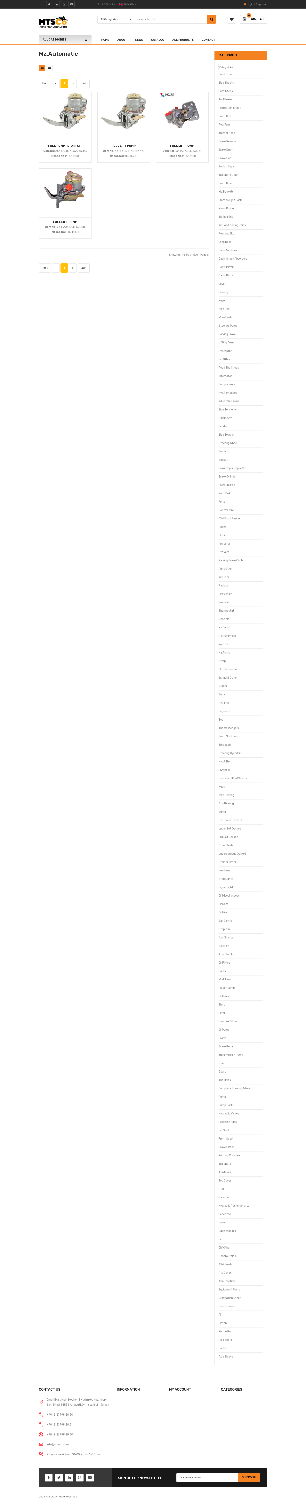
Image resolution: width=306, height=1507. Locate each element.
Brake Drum (226, 149)
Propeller (224, 602)
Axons (222, 527)
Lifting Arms (226, 342)
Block (222, 535)
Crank (222, 1038)
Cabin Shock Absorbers (233, 258)
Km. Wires (224, 543)
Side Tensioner (228, 409)
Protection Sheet (230, 108)
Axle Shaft (225, 1340)
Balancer (224, 1197)
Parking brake (227, 334)
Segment (224, 711)
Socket (223, 460)
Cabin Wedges (227, 1231)
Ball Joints (225, 920)
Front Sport (226, 1138)
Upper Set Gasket (230, 828)
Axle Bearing (226, 795)
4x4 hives (225, 1172)
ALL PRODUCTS (183, 40)
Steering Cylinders (230, 753)
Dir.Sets (223, 904)
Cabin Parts (226, 275)
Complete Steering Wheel (235, 1088)
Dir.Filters (224, 962)
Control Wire (226, 510)
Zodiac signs (227, 166)
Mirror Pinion (226, 208)
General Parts (227, 1256)
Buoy (222, 694)
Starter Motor (227, 862)
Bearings (224, 292)
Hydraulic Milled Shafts (233, 778)
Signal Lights (227, 887)
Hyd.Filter (225, 761)
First (45, 83)
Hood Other (226, 74)
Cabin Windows (228, 250)
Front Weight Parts (231, 200)
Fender (223, 426)
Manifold (224, 619)
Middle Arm (225, 418)
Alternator (225, 376)
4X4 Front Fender (230, 518)
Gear (222, 1063)
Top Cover (225, 1180)
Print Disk (224, 493)
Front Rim (225, 116)
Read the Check (229, 367)
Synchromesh (227, 1306)
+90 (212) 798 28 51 (59, 1424)
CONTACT (208, 40)
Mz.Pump (224, 652)
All (220, 1314)
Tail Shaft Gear (228, 175)
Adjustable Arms (229, 401)
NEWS (139, 40)
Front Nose (225, 183)
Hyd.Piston (225, 351)
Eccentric (225, 1214)
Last (83, 83)
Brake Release (227, 141)
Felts (222, 501)
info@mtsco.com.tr (59, 1444)
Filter (222, 1013)
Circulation (225, 594)
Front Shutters (228, 736)
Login (250, 4)
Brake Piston (227, 1147)
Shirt (222, 1004)
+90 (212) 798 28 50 (60, 1414)
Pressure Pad (227, 485)
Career (223, 1348)
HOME (105, 40)
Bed (221, 719)
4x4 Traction (227, 1281)
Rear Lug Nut (227, 233)
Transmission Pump (231, 1055)
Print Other (226, 568)
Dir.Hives (224, 996)
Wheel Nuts (226, 317)
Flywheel (224, 770)
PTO (221, 1189)
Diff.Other (224, 1247)
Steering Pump (228, 325)
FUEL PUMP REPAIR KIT (65, 146)
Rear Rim (224, 124)
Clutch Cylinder (228, 669)
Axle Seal (224, 309)
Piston (223, 1323)
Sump (222, 812)
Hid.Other (224, 359)
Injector (223, 644)
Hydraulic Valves (229, 1113)
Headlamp (225, 870)
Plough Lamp (227, 988)
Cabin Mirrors (227, 267)
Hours (222, 971)
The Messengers (229, 728)
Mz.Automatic (228, 636)
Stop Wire (225, 929)
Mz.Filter (224, 703)
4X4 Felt (224, 946)
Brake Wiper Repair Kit (232, 468)
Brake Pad (225, 158)
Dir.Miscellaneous (229, 895)
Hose (222, 300)
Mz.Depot (224, 627)
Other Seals (226, 845)
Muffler (223, 686)
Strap (222, 661)
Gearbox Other (228, 1021)
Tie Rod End (226, 216)
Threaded (225, 744)
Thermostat (226, 610)
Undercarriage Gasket (232, 853)
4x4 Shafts (226, 937)
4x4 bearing (226, 803)
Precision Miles (228, 1122)
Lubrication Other (230, 1298)
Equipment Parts (229, 1289)
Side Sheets (226, 82)
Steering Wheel (228, 443)
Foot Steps (226, 91)
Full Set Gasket (228, 837)
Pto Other (225, 1272)
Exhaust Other (228, 677)
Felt (221, 1239)
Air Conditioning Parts (232, 225)
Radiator (224, 585)
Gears (222, 1071)
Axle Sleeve (226, 1356)
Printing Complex (229, 1155)
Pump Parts (226, 1105)
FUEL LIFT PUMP (124, 146)
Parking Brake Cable (231, 560)
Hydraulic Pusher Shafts (234, 1205)
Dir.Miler (223, 912)
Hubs (222, 786)
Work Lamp (225, 979)
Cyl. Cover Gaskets (230, 820)
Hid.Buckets (226, 191)
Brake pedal (226, 1046)
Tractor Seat (227, 133)
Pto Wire (224, 552)
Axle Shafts (226, 954)
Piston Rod (225, 1331)
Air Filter (224, 577)
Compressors (227, 384)
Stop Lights (226, 879)
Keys (222, 284)
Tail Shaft (225, 1164)
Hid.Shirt (224, 1130)
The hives (225, 1080)
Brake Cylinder (228, 476)
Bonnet (223, 451)
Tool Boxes (225, 99)
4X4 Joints (226, 1264)
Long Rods (225, 242)
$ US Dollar (106, 4)
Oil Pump (224, 1029)
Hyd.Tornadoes (228, 392)
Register (261, 4)
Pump (222, 1096)
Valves (223, 1222)
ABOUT (122, 40)
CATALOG (157, 40)
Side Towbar (226, 434)
